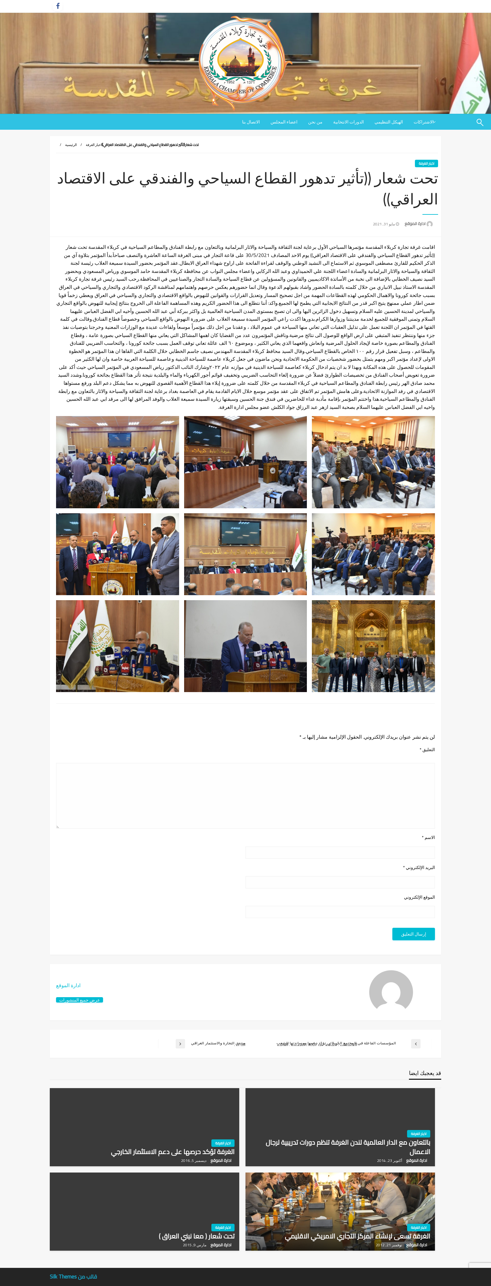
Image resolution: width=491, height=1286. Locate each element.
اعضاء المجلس (284, 122)
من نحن (315, 122)
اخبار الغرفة (94, 145)
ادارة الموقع (415, 223)
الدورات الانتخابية (348, 122)
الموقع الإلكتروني (419, 897)
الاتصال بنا (251, 122)
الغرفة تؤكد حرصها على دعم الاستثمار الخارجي (173, 1151)
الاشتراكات (424, 122)
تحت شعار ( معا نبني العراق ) (197, 1236)
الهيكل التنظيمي (389, 122)
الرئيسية (71, 145)
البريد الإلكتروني (419, 868)
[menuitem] (424, 122)
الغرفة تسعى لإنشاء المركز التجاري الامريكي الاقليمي (357, 1236)
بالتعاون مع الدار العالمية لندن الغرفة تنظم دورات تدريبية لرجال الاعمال (348, 1147)
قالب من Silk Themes (73, 1277)
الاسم (428, 837)
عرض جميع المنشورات (79, 999)
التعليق (427, 750)
